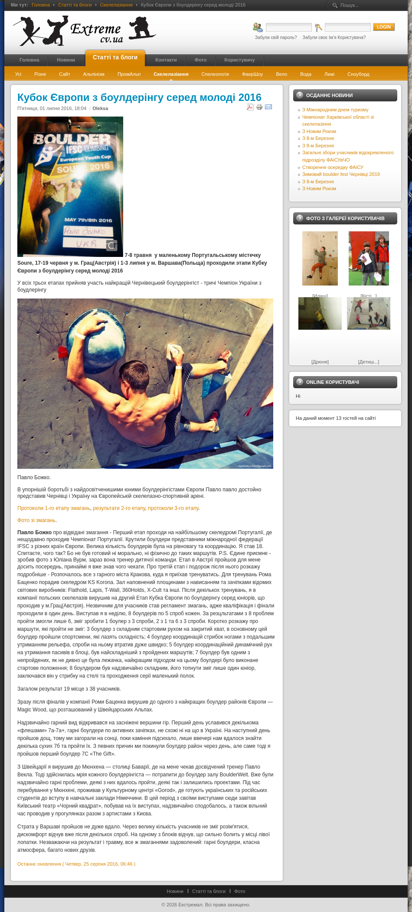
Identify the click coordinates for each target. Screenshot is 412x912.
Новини (175, 891)
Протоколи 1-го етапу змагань (53, 508)
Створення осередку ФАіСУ (332, 167)
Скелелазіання (116, 4)
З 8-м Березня (318, 138)
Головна (41, 4)
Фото (239, 891)
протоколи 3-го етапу (173, 508)
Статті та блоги (75, 4)
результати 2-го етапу (119, 508)
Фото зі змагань (36, 520)
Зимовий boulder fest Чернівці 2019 (341, 174)
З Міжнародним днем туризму (335, 109)
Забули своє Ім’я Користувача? (334, 37)
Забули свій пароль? (276, 37)
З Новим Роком (319, 131)
